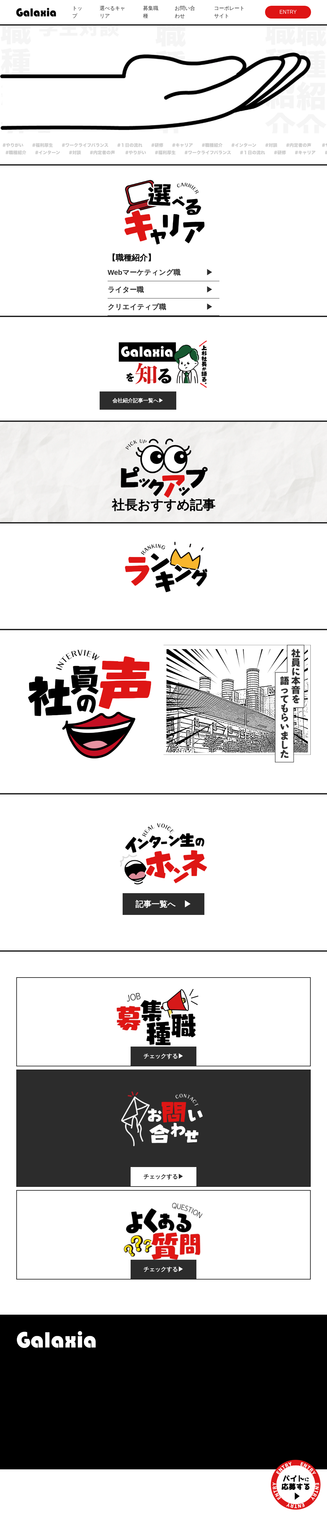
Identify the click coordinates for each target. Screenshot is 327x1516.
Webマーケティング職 (160, 319)
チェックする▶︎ (163, 1103)
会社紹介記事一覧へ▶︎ (138, 447)
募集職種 (150, 12)
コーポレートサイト (229, 12)
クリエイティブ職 (160, 353)
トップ (77, 12)
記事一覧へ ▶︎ (163, 951)
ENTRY (288, 12)
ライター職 (160, 336)
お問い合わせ (185, 12)
